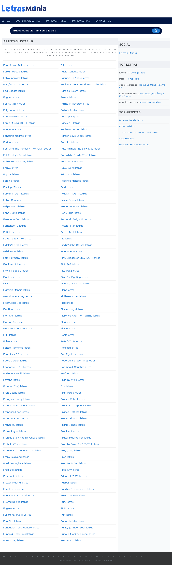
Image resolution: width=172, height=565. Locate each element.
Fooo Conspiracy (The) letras (78, 361)
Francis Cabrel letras (73, 399)
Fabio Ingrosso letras (15, 78)
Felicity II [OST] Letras (74, 194)
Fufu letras (67, 502)
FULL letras (67, 508)
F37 (88, 53)
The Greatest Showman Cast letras (138, 133)
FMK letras (9, 335)
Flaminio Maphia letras (16, 290)
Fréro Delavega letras (16, 457)
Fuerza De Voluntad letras (18, 496)
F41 (112, 53)
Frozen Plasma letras (15, 483)
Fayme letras (11, 174)
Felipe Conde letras (14, 200)
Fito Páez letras (70, 271)
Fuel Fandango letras (15, 489)
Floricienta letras (70, 322)
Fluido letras (68, 329)
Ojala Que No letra (150, 102)
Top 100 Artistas (56, 21)
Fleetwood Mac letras (16, 303)
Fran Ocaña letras (14, 393)
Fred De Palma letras (73, 463)
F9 (42, 50)
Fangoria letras (12, 129)
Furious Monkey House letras (78, 534)
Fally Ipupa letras (13, 110)
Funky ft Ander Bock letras (77, 528)
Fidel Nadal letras (13, 251)
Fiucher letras (11, 277)
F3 (14, 50)
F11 (52, 50)
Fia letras (66, 239)
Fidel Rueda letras (71, 251)
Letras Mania (128, 53)
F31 (54, 53)
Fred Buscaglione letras (17, 463)
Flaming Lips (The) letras (75, 284)
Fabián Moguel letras (15, 72)
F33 (65, 53)
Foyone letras (11, 380)
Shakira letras (127, 139)
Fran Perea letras (71, 393)
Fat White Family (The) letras (78, 155)
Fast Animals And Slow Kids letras (80, 149)
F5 (23, 50)
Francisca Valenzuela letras (19, 406)
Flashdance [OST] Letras (17, 296)
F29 (42, 53)
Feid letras (67, 187)
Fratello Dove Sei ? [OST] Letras (80, 444)
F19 (96, 50)
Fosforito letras (70, 373)
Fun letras (67, 515)
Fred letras (67, 457)
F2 (9, 50)
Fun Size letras (12, 521)
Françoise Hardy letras (16, 399)
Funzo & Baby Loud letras (18, 534)
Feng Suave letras (14, 213)
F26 (24, 53)
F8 (37, 50)
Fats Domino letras (72, 162)
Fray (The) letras (71, 451)
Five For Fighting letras (74, 277)
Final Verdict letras (14, 264)
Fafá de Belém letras (73, 91)
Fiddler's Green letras (15, 245)
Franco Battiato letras (74, 412)
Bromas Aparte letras (131, 120)
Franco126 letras (13, 425)
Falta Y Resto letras (72, 110)
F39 (100, 53)
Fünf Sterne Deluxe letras (18, 65)
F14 (69, 50)
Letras (6, 21)
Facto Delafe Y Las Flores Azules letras (84, 84)
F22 (114, 50)
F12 (58, 50)
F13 (63, 50)
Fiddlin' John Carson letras (76, 245)
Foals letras (67, 335)
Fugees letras (11, 508)
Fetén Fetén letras (72, 226)
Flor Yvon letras (12, 316)
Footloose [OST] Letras (16, 367)
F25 (18, 53)
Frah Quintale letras (72, 380)
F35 (77, 53)
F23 (7, 53)
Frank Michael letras (73, 425)
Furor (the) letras (13, 540)
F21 (108, 50)
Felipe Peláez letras (72, 200)
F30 (48, 53)
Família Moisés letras (15, 117)
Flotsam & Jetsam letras (17, 329)
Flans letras (67, 290)
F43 (54, 56)
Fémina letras (11, 181)
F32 (59, 53)
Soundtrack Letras (28, 21)
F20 (102, 50)
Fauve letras (10, 168)
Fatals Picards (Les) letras (18, 162)
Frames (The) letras (15, 386)
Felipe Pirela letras (14, 207)
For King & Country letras (76, 367)
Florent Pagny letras (15, 322)
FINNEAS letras (70, 264)
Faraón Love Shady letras (76, 136)
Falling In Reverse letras (75, 104)
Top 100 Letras (81, 21)
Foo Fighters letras (72, 354)
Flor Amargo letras (72, 309)
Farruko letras (69, 142)
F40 (106, 53)
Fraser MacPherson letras (76, 438)
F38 (94, 53)
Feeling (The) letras (14, 187)
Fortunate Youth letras (16, 373)
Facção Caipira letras (15, 84)
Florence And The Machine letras (80, 316)
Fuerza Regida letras (15, 502)
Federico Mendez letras (74, 181)
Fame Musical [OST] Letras (19, 123)
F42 (48, 56)
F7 (32, 50)
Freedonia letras (13, 476)
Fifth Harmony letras (15, 258)
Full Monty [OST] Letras (17, 515)
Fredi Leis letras (12, 470)
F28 (36, 53)
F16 (80, 50)
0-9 (3, 556)
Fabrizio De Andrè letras (75, 78)
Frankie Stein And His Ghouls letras (24, 438)
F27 (30, 53)
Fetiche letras (11, 232)
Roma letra (133, 79)
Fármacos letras (70, 174)
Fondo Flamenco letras (16, 348)
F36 (83, 53)
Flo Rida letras (11, 309)
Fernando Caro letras (16, 219)
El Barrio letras (127, 126)
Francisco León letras (16, 412)
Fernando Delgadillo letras (76, 219)
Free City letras (70, 470)
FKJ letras (9, 284)
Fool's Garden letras (15, 361)
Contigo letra (138, 73)
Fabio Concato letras (73, 72)
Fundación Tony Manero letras (21, 528)
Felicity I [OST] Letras (16, 194)
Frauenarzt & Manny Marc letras (22, 451)
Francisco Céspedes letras (76, 406)
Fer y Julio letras (71, 213)
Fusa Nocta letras (71, 540)
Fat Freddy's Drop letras (17, 155)
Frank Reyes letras (14, 431)
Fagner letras (11, 97)
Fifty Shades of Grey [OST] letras (80, 258)
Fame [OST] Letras (72, 117)
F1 (5, 50)
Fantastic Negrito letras (17, 136)
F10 (47, 50)
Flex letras (67, 303)
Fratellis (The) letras (15, 444)
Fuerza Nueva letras (73, 496)
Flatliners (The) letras (73, 296)
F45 (66, 56)
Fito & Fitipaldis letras (16, 271)
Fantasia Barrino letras (74, 129)
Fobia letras (10, 341)
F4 (18, 50)
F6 (28, 50)
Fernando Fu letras (14, 226)
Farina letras (10, 142)
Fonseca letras (69, 348)
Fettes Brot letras (71, 232)
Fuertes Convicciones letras (77, 489)
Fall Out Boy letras (14, 104)
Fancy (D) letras (70, 123)
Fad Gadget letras (14, 91)
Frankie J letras (70, 431)
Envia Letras (103, 21)
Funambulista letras (72, 521)
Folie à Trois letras (71, 341)
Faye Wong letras (71, 168)
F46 (72, 56)
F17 (85, 50)
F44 (60, 56)
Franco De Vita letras (16, 418)
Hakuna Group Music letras (134, 145)
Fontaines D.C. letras (15, 354)
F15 (74, 50)
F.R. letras (66, 65)
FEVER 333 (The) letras (17, 239)
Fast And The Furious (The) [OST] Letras (27, 149)
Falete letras (68, 97)
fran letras (67, 386)
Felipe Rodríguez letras (74, 207)
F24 (13, 53)
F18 (91, 50)
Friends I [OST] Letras (73, 476)
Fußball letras (69, 483)
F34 (71, 53)
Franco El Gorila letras (74, 418)
